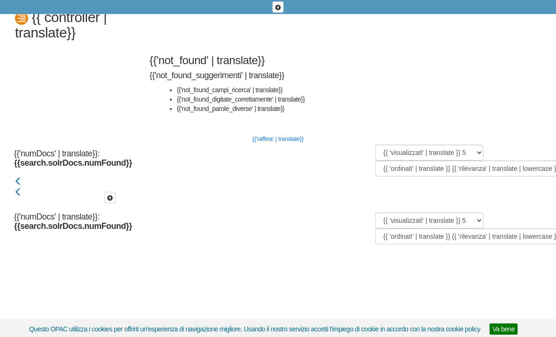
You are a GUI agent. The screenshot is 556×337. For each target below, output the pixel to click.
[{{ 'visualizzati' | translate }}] (429, 153)
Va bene (503, 329)
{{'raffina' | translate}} (278, 139)
